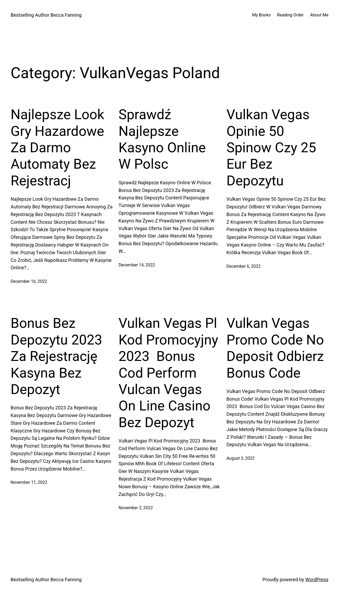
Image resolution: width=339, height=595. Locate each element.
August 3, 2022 (240, 458)
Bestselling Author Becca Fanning (46, 15)
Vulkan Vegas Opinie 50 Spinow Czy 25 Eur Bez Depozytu (271, 147)
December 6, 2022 (243, 266)
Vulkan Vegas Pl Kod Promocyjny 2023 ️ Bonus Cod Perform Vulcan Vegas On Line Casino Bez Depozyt (168, 372)
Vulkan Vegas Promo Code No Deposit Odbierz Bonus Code (275, 348)
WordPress (316, 579)
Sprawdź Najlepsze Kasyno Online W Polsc (162, 139)
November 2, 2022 (136, 507)
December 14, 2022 (137, 264)
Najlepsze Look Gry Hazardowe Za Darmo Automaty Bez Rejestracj (57, 147)
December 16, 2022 (29, 281)
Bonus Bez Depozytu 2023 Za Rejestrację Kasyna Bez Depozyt (56, 356)
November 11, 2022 (29, 482)
